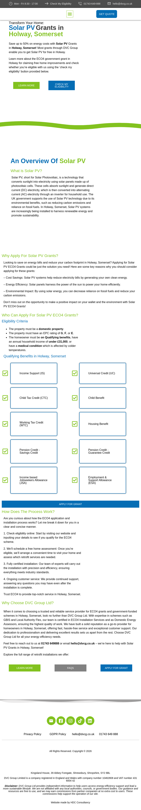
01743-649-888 (92, 3)
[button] (69, 14)
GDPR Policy (58, 734)
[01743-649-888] (80, 3)
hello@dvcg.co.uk (122, 3)
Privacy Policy (32, 734)
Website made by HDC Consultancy (70, 802)
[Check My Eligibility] (46, 3)
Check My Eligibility (60, 3)
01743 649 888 (108, 734)
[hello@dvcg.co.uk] (109, 3)
